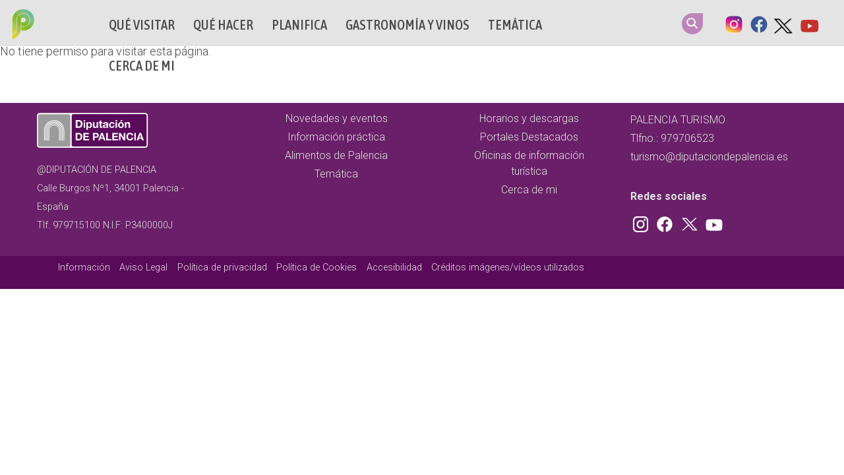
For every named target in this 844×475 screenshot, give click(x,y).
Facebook (758, 23)
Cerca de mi (142, 65)
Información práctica (336, 137)
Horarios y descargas (529, 118)
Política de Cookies (316, 267)
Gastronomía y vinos (407, 24)
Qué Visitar (142, 24)
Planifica (299, 24)
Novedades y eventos (337, 118)
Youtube (809, 23)
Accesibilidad (394, 267)
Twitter (784, 23)
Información (84, 267)
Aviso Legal (143, 267)
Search (692, 23)
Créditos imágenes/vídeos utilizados (507, 267)
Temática (515, 24)
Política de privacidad (222, 267)
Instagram (733, 23)
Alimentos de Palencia (336, 155)
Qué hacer (223, 24)
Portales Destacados (529, 137)
